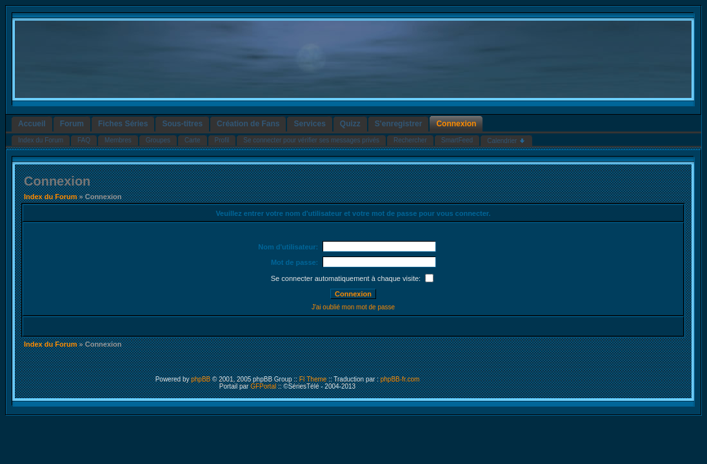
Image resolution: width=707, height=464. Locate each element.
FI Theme (313, 379)
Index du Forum (50, 196)
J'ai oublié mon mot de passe (353, 307)
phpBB (200, 379)
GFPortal (263, 386)
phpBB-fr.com (400, 379)
